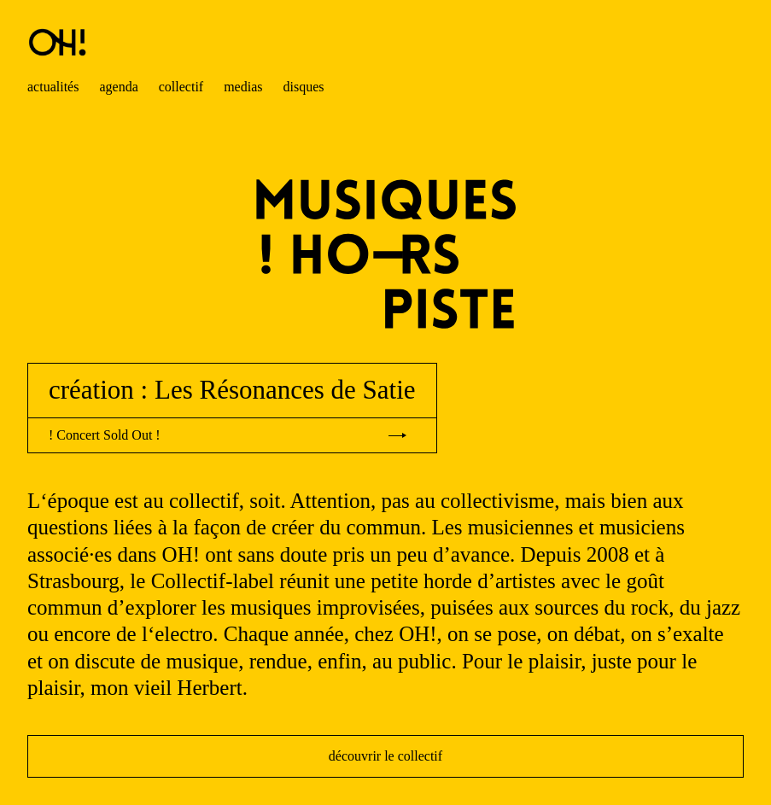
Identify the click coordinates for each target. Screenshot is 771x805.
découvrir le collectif (385, 756)
